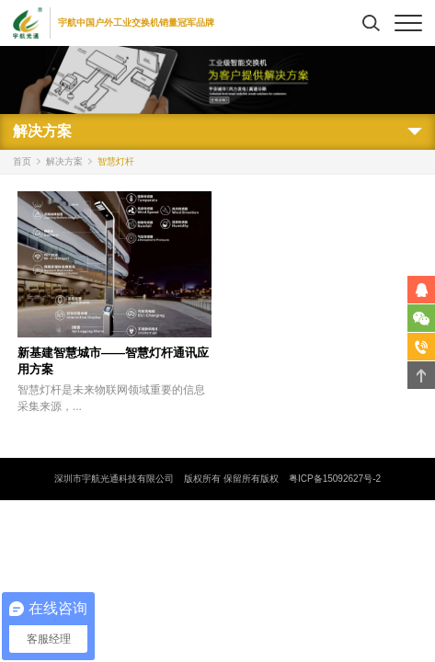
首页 (22, 161)
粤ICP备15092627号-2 (335, 479)
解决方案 (64, 161)
